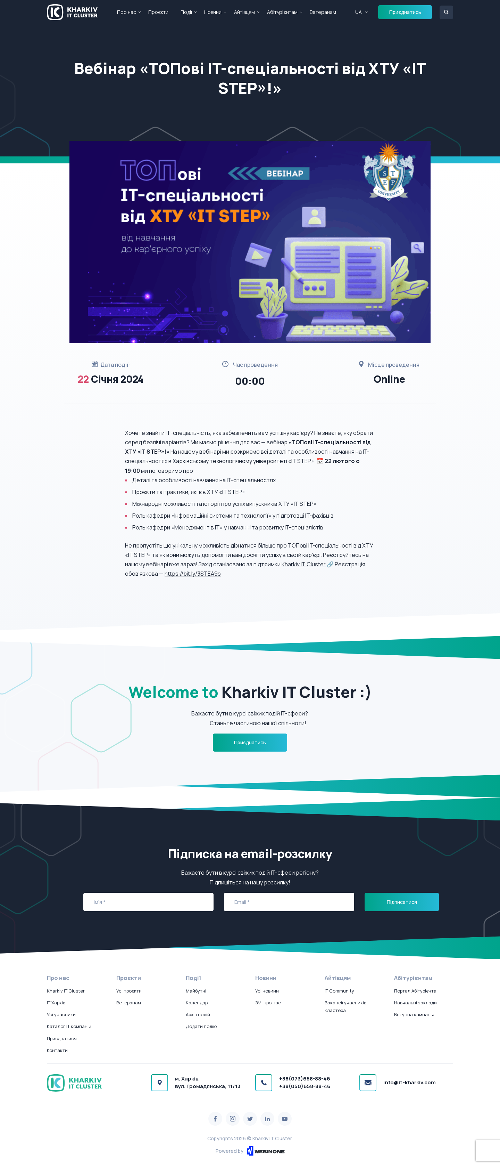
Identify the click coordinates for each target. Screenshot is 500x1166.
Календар (197, 1002)
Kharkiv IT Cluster (304, 564)
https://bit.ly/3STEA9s (193, 573)
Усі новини (267, 991)
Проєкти (158, 12)
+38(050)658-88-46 (305, 1086)
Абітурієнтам (282, 12)
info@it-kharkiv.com (409, 1082)
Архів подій (198, 1014)
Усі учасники (61, 1014)
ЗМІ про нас (268, 1002)
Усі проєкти (129, 991)
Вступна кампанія (414, 1014)
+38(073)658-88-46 (304, 1078)
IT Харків (56, 1002)
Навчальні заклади (415, 1002)
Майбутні (196, 991)
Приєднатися (62, 1038)
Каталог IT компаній (69, 1026)
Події (186, 12)
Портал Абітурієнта (415, 991)
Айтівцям (244, 12)
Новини (213, 12)
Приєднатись (405, 12)
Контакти (57, 1050)
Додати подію (201, 1026)
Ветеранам (323, 12)
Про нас (126, 12)
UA (358, 12)
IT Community (339, 991)
